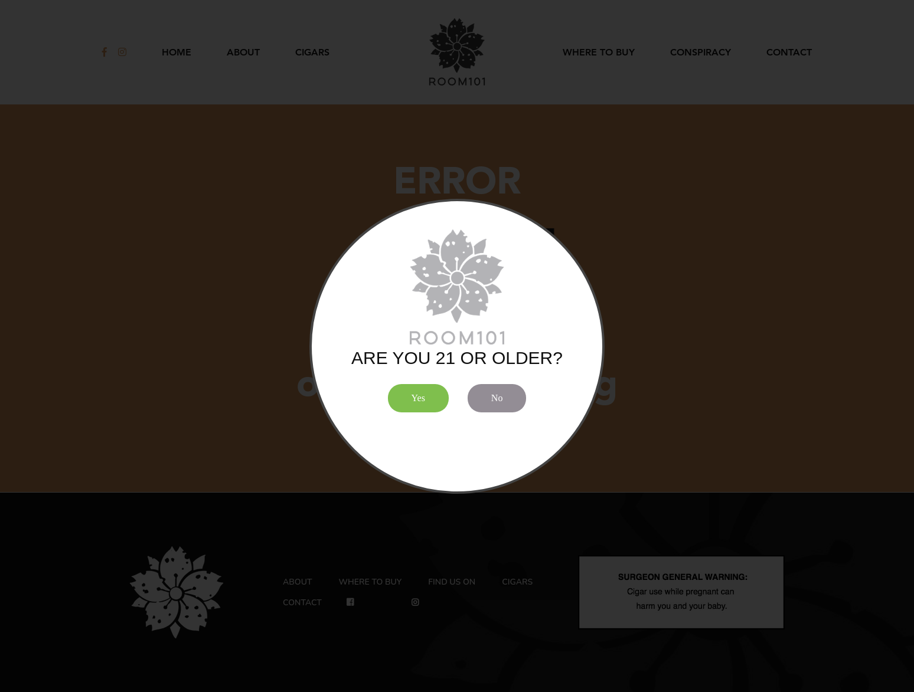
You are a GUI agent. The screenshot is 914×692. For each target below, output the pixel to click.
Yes (418, 398)
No (497, 398)
